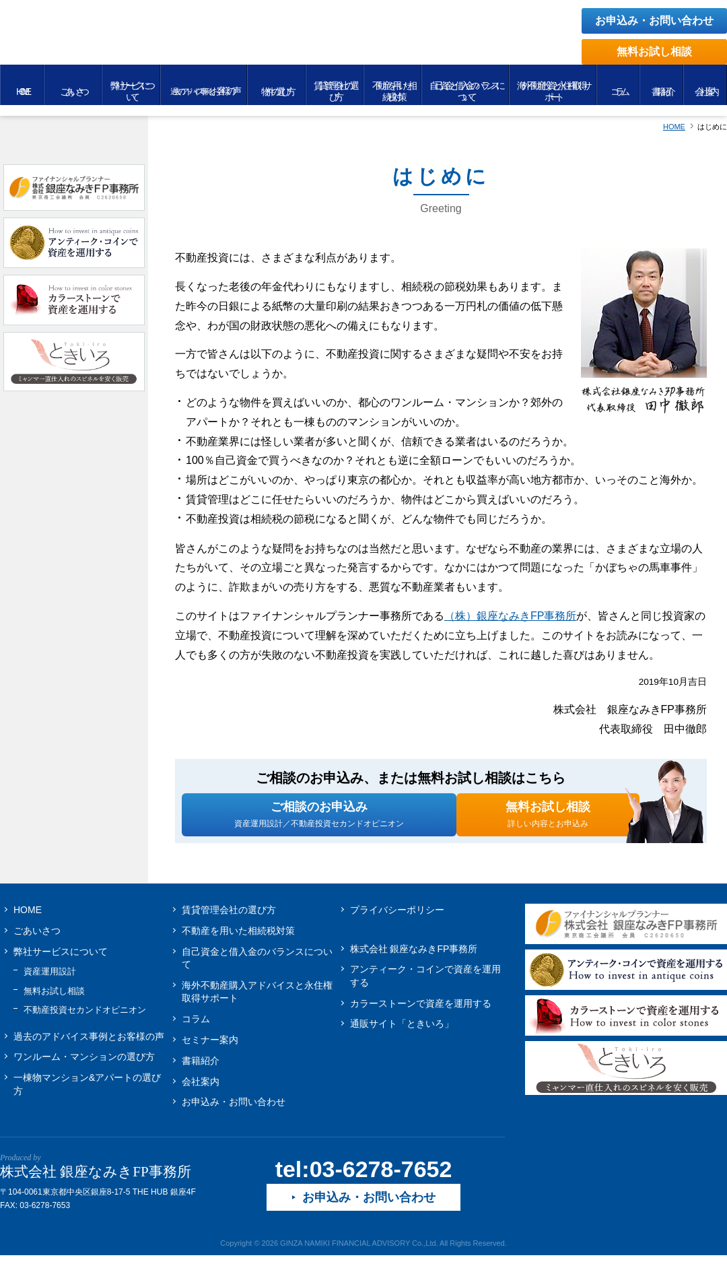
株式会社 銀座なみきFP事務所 (414, 959)
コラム (196, 1030)
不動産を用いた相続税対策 (238, 941)
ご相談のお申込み (319, 819)
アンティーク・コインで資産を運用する (425, 987)
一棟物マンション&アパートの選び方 (87, 1095)
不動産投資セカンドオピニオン (85, 1021)
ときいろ (626, 1079)
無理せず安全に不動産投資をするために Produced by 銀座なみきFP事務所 (178, 41)
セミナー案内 (210, 1051)
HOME (27, 920)
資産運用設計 (50, 983)
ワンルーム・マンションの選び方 (84, 1068)
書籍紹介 (200, 1071)
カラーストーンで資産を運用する (420, 1014)
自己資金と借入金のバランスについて (257, 969)
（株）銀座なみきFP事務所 (510, 616)
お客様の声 (88, 1047)
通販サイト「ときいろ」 (402, 1035)
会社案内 (200, 1092)
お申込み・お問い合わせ (654, 20)
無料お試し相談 (654, 51)
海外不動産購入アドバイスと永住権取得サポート (257, 1003)
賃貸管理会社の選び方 (229, 920)
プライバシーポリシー (397, 920)
